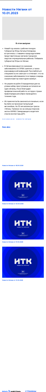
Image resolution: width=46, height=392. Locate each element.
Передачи (29, 390)
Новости (29, 388)
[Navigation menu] (42, 4)
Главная (28, 382)
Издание (28, 385)
